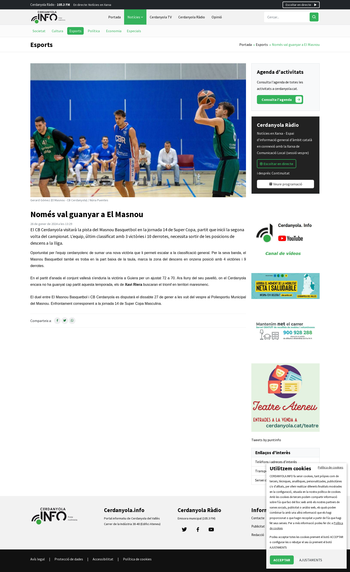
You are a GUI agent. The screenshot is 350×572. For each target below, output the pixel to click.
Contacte (258, 518)
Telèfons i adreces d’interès (276, 462)
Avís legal (37, 559)
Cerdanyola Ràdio (191, 17)
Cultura (57, 31)
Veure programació (285, 184)
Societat (39, 31)
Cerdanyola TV (161, 17)
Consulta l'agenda (282, 99)
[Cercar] (314, 17)
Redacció (257, 535)
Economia (113, 31)
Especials (134, 31)
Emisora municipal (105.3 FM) (196, 518)
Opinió (217, 17)
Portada (114, 17)
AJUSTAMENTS (310, 560)
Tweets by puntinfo (266, 440)
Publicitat (258, 526)
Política (94, 31)
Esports (75, 31)
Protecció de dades (68, 559)
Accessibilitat (103, 559)
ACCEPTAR (281, 560)
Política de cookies (137, 559)
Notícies (135, 17)
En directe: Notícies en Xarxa (92, 5)
